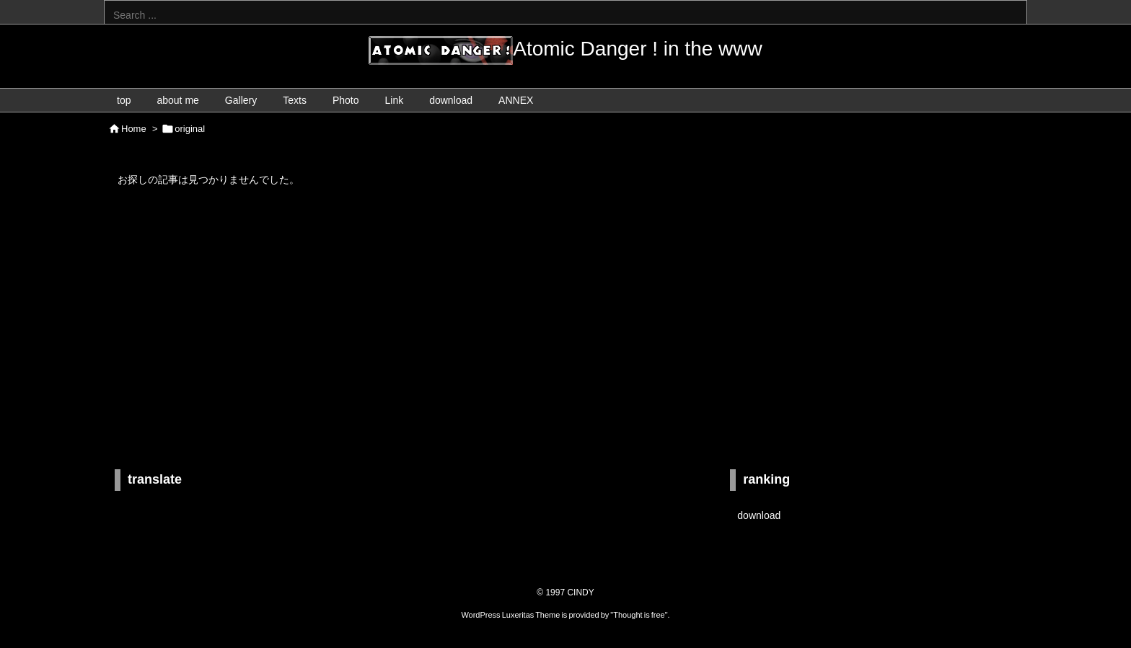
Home (133, 128)
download (758, 515)
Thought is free (638, 615)
